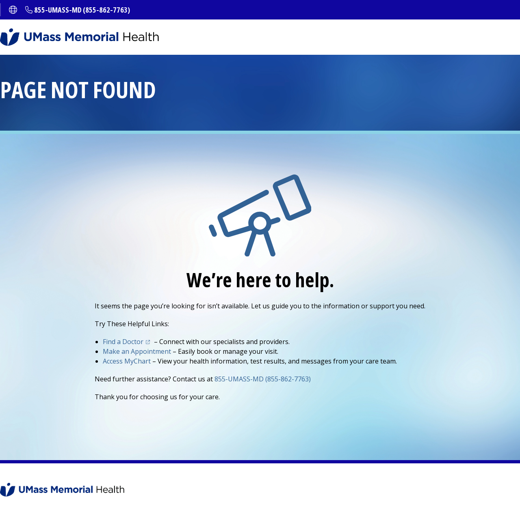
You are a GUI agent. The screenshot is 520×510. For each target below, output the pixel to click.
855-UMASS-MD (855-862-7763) (82, 10)
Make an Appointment (137, 351)
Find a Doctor (123, 341)
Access (127, 361)
